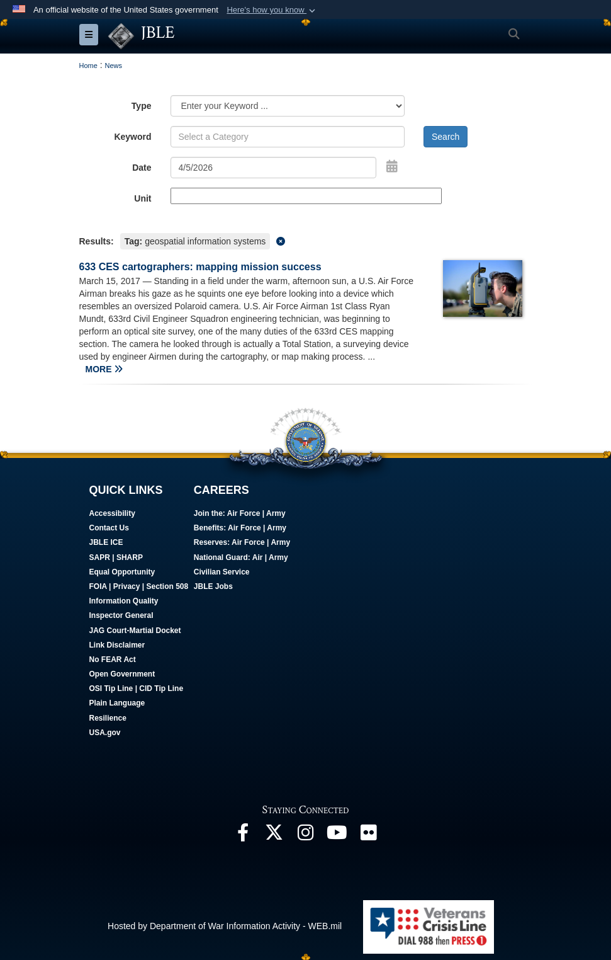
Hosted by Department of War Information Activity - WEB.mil (225, 926)
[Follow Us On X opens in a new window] (274, 836)
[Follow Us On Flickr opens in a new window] (368, 836)
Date (141, 168)
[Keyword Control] (288, 136)
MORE (104, 369)
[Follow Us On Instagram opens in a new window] (306, 836)
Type (142, 106)
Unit (142, 198)
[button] (272, 10)
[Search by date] (274, 167)
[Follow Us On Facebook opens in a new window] (243, 836)
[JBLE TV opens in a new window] (337, 836)
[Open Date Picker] (392, 166)
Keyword (132, 137)
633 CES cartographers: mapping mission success (200, 266)
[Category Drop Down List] (288, 106)
